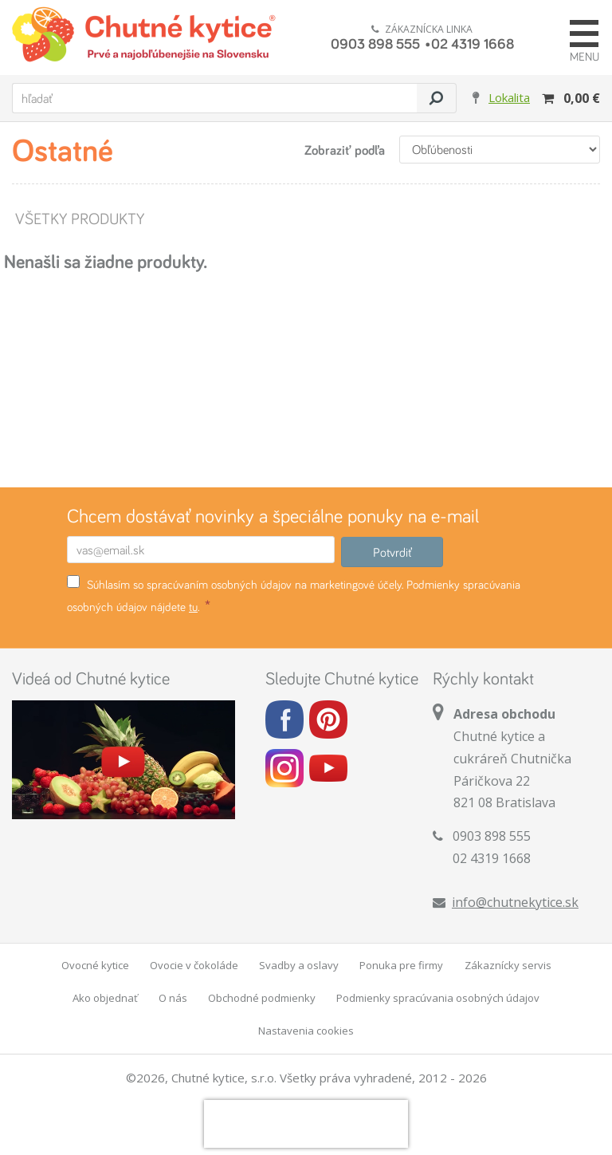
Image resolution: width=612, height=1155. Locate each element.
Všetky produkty (79, 218)
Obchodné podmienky (262, 998)
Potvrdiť (392, 552)
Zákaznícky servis (508, 965)
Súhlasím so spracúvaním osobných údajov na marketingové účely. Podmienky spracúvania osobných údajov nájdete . (293, 594)
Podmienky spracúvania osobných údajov (437, 998)
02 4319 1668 (472, 43)
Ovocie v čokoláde (194, 965)
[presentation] (306, 1124)
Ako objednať (105, 998)
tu (193, 606)
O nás (173, 998)
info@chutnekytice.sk (515, 902)
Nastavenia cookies (306, 1030)
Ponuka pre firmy (401, 965)
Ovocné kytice (95, 965)
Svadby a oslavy (299, 965)
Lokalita (509, 97)
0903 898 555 (375, 43)
